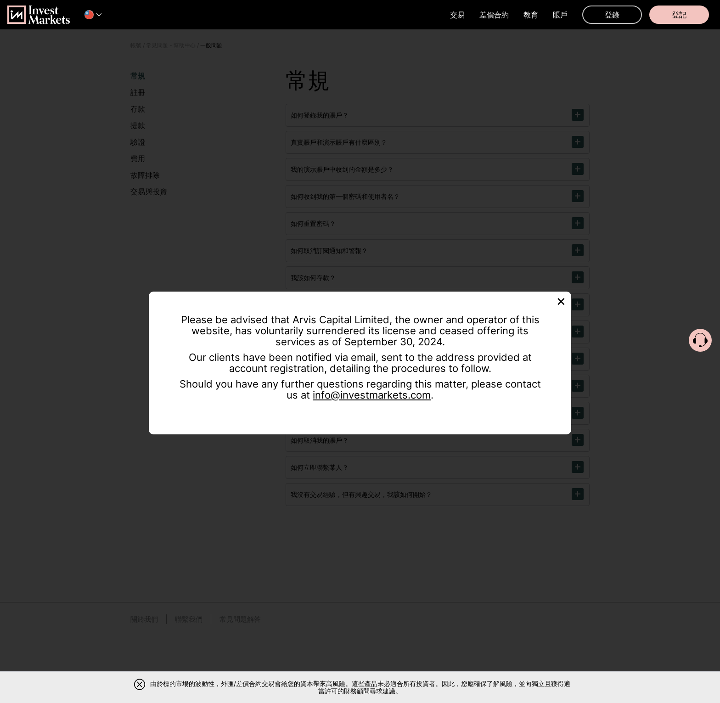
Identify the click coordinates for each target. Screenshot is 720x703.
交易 (457, 14)
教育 (530, 14)
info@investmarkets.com (372, 395)
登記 (679, 14)
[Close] (561, 300)
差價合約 (494, 14)
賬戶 (560, 14)
